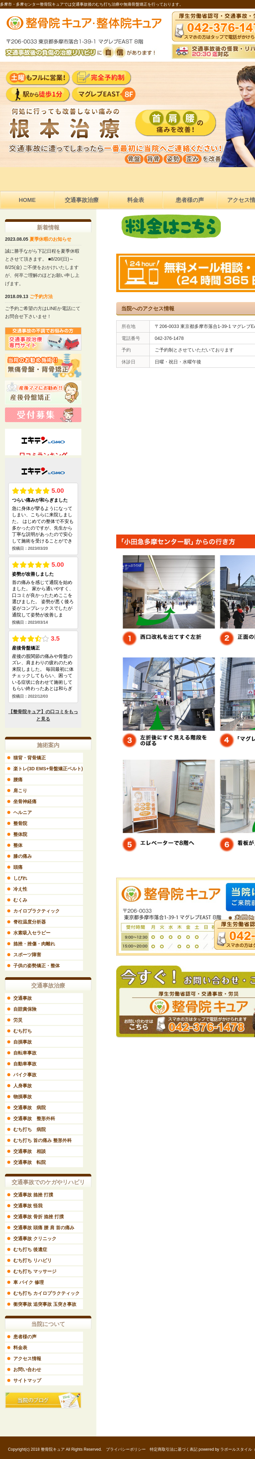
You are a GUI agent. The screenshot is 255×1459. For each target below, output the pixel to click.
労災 (18, 1020)
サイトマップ (27, 1380)
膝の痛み (22, 856)
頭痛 (18, 867)
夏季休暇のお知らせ (50, 239)
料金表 (20, 1347)
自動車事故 (25, 1063)
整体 (18, 845)
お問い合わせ (27, 1369)
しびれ (20, 878)
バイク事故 (25, 1074)
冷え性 (20, 889)
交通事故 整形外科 (34, 1118)
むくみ (20, 900)
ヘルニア (22, 812)
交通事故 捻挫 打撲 (33, 1194)
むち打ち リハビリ (32, 1260)
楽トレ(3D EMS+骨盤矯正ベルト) (48, 768)
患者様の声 (25, 1336)
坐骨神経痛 (25, 801)
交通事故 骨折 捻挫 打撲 (38, 1216)
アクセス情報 (27, 1358)
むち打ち (22, 1031)
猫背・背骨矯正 (29, 757)
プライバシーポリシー (126, 1449)
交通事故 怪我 (27, 1205)
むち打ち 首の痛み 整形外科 (42, 1140)
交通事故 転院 (29, 1162)
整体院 (20, 834)
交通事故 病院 (29, 1107)
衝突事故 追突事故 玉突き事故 (44, 1304)
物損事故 (22, 1096)
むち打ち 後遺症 (30, 1249)
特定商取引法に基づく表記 (174, 1449)
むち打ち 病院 (29, 1129)
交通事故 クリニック (34, 1238)
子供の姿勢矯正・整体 (36, 965)
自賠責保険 (25, 1009)
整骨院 (20, 823)
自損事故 (22, 1042)
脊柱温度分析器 (29, 921)
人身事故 (22, 1085)
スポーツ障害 (27, 954)
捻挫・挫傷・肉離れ (34, 943)
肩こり (20, 790)
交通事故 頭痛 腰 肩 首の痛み (43, 1227)
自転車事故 (25, 1052)
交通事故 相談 (29, 1151)
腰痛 (18, 779)
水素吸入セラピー (31, 932)
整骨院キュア (53, 1449)
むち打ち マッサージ (34, 1271)
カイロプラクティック (36, 911)
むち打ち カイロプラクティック (46, 1293)
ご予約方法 (41, 296)
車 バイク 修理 (28, 1282)
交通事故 (22, 998)
